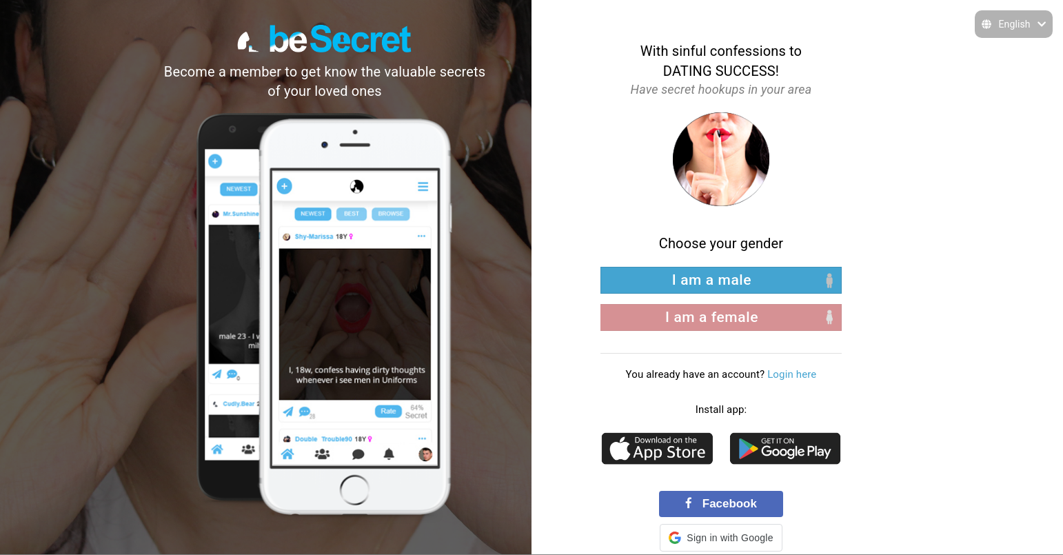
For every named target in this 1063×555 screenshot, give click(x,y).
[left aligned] (721, 280)
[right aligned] (721, 317)
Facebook (721, 503)
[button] (721, 538)
